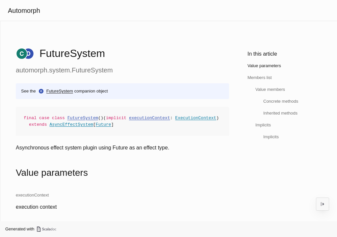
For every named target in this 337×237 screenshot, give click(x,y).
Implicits (263, 124)
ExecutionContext (195, 118)
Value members (270, 89)
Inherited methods (280, 113)
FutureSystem (59, 91)
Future (103, 125)
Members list (259, 77)
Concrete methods (280, 101)
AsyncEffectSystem (71, 125)
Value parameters (264, 65)
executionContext (149, 118)
